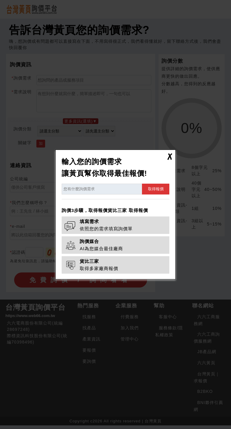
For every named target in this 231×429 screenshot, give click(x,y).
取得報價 (156, 189)
